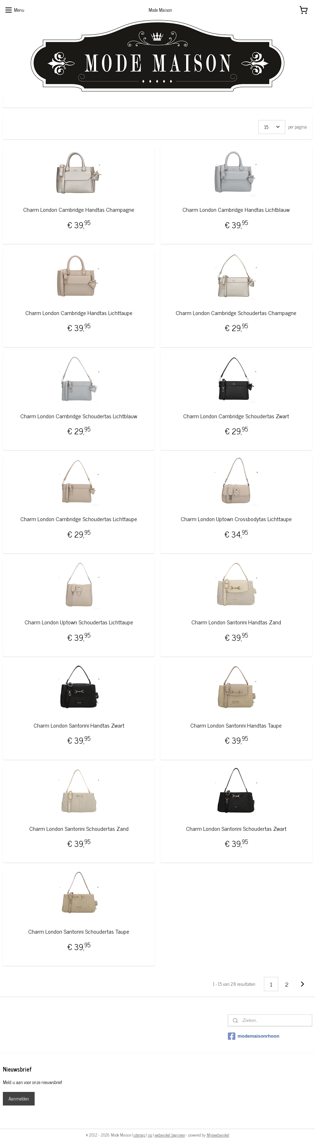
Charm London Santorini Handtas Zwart (79, 725)
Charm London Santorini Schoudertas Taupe (78, 931)
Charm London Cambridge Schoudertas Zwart (236, 415)
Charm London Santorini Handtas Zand (236, 622)
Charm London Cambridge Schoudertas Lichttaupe (78, 518)
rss (150, 1135)
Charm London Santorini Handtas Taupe (236, 725)
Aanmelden (19, 1098)
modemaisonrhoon (253, 1036)
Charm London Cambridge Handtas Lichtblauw (236, 209)
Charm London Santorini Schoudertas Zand (79, 828)
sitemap (139, 1135)
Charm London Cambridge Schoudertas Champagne (236, 312)
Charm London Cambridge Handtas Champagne (78, 209)
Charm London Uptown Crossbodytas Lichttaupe (236, 518)
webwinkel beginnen (170, 1135)
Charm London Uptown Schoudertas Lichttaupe (79, 622)
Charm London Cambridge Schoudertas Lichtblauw (78, 415)
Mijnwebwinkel (218, 1135)
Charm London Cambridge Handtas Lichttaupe (78, 312)
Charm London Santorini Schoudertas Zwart (236, 828)
